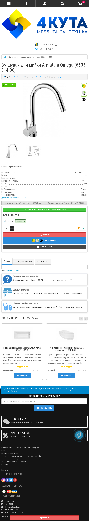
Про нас (4, 464)
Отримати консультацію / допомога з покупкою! (44, 209)
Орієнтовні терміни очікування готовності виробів (21, 456)
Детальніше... (22, 375)
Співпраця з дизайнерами (11, 459)
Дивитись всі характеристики (13, 197)
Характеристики (23, 261)
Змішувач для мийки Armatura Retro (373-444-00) (66, 203)
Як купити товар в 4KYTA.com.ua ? (14, 461)
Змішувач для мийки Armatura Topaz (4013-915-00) (23, 203)
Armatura (16, 270)
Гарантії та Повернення (10, 453)
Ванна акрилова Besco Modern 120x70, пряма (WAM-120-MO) (22, 349)
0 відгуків (59, 77)
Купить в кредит (45, 240)
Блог (3, 450)
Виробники (5, 470)
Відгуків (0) (43, 261)
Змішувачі (8, 270)
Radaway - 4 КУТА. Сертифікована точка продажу (20, 447)
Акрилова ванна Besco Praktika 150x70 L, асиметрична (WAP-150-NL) (67, 349)
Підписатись (44, 408)
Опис (7, 261)
